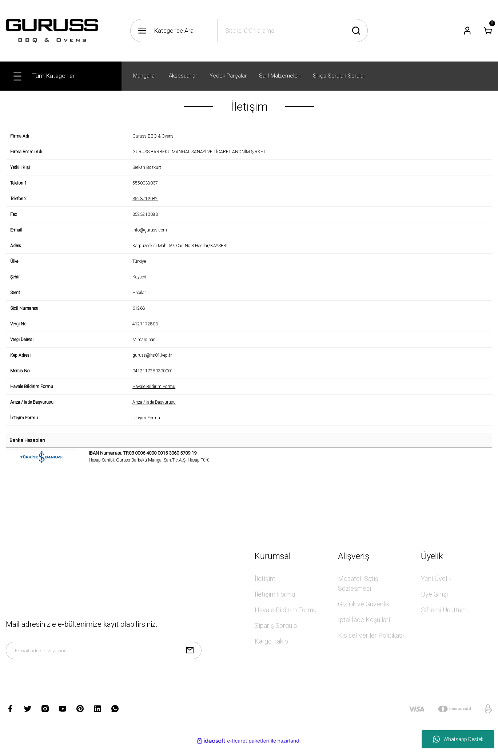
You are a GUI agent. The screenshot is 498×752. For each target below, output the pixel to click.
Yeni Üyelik (436, 578)
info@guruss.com (149, 230)
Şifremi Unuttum (444, 610)
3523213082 (145, 198)
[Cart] (487, 30)
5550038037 (145, 183)
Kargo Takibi (272, 641)
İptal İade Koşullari (364, 620)
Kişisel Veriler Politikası (371, 635)
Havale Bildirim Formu (153, 386)
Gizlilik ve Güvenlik (363, 604)
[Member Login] (467, 30)
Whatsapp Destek (458, 739)
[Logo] (52, 31)
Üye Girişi (434, 594)
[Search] (293, 30)
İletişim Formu (146, 417)
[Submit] (190, 653)
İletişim (265, 578)
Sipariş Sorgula (276, 625)
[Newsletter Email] (104, 653)
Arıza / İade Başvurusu (154, 402)
